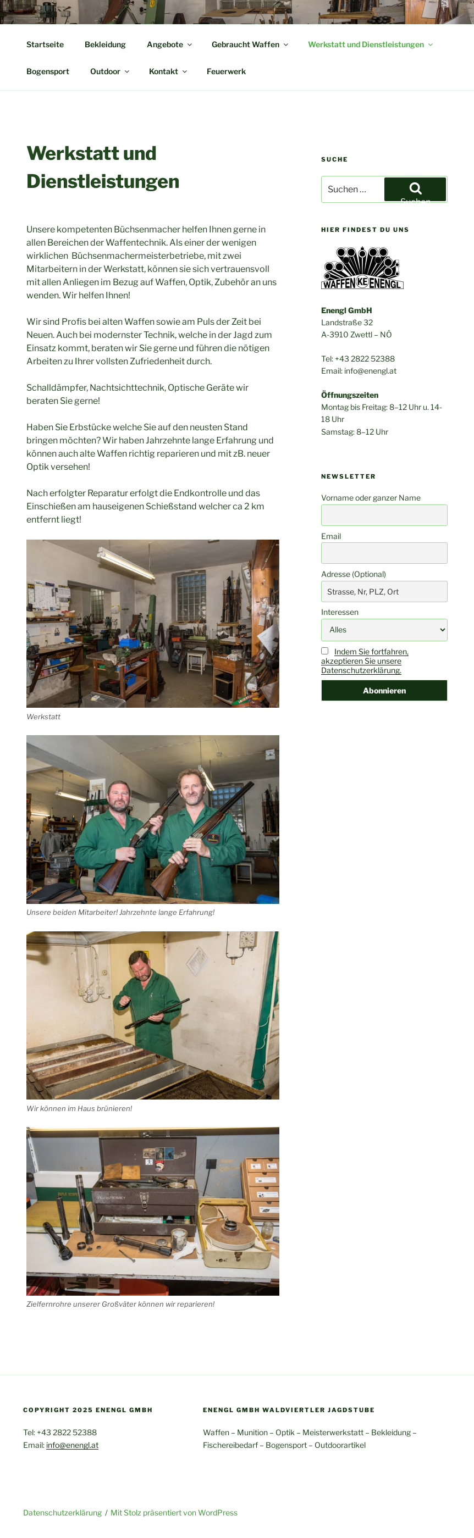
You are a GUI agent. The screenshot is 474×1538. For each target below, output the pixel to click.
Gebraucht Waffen (251, 44)
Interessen (340, 612)
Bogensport (47, 71)
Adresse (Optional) (353, 574)
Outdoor (110, 71)
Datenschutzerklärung (62, 1512)
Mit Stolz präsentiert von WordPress (174, 1512)
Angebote (170, 44)
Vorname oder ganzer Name (371, 497)
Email (331, 536)
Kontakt (169, 71)
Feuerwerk (226, 71)
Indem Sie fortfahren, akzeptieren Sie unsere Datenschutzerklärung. (365, 661)
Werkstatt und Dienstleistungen (371, 44)
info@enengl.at (72, 1445)
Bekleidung (105, 44)
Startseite (45, 44)
